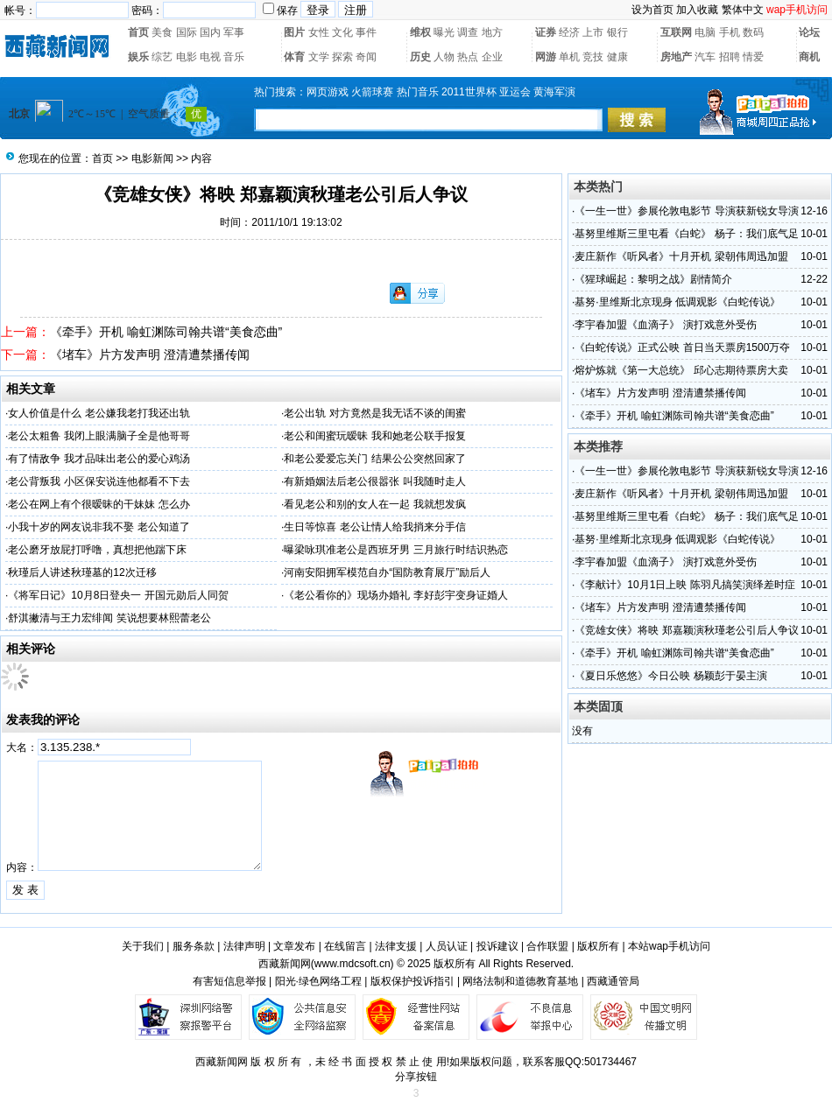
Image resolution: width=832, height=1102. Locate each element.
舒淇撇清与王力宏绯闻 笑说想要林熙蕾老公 (109, 618)
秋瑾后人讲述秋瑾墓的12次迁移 (82, 572)
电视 (210, 57)
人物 (444, 57)
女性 (318, 32)
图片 (294, 32)
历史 (420, 57)
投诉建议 (497, 946)
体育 (294, 57)
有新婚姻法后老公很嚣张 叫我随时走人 (374, 481)
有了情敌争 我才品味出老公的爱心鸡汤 (98, 459)
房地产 (676, 57)
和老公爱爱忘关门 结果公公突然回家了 (374, 459)
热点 (467, 57)
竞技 (592, 57)
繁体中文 (743, 10)
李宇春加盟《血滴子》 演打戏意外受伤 (665, 325)
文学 (318, 57)
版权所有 (598, 946)
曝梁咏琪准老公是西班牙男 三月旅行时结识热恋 (395, 550)
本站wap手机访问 (669, 946)
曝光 (444, 32)
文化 (342, 32)
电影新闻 (152, 158)
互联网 (676, 32)
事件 (366, 32)
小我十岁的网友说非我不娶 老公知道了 (98, 527)
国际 (186, 32)
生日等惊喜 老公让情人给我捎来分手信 (374, 527)
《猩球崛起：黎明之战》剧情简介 (653, 279)
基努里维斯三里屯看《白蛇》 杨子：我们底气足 (686, 234)
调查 (467, 32)
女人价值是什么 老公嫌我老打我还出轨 (98, 413)
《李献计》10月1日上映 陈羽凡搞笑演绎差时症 (684, 585)
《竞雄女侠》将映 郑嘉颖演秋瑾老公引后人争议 (686, 630)
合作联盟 (547, 946)
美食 (162, 32)
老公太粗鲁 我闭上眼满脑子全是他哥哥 (98, 436)
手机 (729, 32)
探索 (342, 57)
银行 (617, 32)
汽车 (705, 57)
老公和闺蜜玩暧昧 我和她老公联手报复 (374, 436)
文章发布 (294, 946)
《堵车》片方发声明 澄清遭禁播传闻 (150, 354)
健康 (617, 57)
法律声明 (244, 946)
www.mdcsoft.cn (352, 964)
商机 (809, 57)
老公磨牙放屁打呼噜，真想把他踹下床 (97, 550)
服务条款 (194, 946)
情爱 (753, 57)
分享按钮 (416, 1076)
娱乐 (138, 57)
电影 (186, 57)
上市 (592, 32)
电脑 (705, 32)
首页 (138, 32)
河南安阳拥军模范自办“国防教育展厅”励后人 (387, 572)
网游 (545, 57)
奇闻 (366, 57)
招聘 (729, 57)
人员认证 (447, 946)
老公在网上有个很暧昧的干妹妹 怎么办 (98, 504)
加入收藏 (697, 10)
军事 (233, 32)
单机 (569, 57)
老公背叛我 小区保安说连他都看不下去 (98, 481)
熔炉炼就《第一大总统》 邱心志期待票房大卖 (681, 370)
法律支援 (396, 946)
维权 (420, 32)
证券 (545, 32)
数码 (753, 32)
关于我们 (143, 946)
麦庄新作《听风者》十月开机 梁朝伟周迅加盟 (681, 256)
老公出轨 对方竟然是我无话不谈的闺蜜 (374, 413)
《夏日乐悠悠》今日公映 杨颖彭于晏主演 (670, 676)
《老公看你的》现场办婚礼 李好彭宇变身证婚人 (395, 595)
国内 (210, 32)
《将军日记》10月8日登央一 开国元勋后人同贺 (118, 595)
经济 (569, 32)
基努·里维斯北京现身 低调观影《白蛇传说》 (677, 302)
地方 (492, 32)
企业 (492, 57)
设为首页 (652, 10)
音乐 (233, 57)
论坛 (809, 32)
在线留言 (345, 946)
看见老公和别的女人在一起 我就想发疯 (374, 504)
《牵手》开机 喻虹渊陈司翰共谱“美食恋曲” (166, 332)
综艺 (162, 57)
